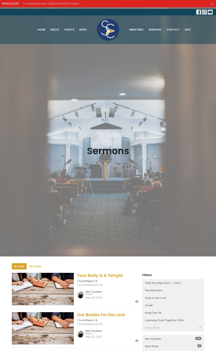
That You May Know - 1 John (163, 282)
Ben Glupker (173, 338)
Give (188, 29)
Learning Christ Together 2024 (164, 320)
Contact (173, 29)
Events (69, 29)
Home (41, 29)
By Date (19, 266)
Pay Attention (154, 290)
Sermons (154, 29)
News (83, 29)
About (54, 29)
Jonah (149, 305)
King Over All (153, 312)
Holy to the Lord (155, 298)
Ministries (136, 29)
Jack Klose (173, 346)
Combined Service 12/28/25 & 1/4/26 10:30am (51, 3)
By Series (35, 266)
